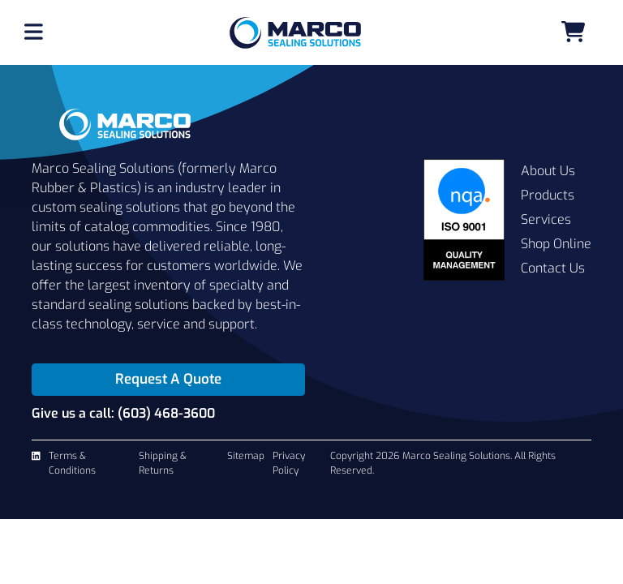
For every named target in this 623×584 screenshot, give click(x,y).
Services (546, 219)
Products (547, 195)
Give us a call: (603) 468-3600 (123, 413)
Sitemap (245, 455)
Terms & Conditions (72, 463)
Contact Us (553, 268)
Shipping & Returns (163, 463)
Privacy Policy (289, 463)
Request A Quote (168, 379)
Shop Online (556, 243)
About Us (548, 170)
